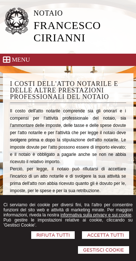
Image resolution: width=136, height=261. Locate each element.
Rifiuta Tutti (53, 235)
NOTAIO (48, 13)
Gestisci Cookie (103, 250)
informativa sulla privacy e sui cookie (96, 215)
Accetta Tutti (105, 235)
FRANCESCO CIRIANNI (67, 31)
